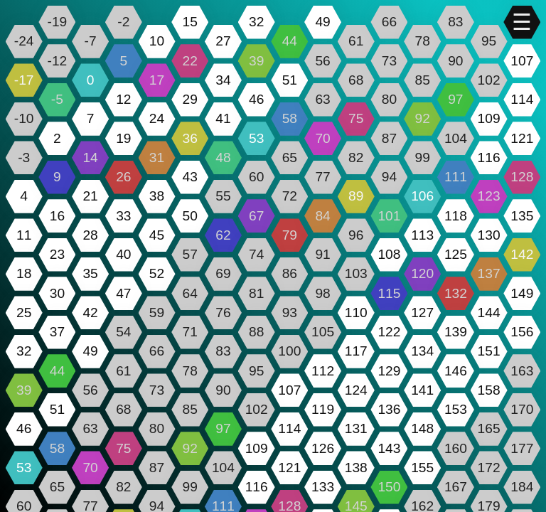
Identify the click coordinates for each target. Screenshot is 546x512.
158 (489, 390)
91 (322, 254)
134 (422, 350)
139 (455, 331)
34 (222, 80)
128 (521, 176)
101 (389, 215)
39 (256, 60)
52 (156, 273)
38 (156, 195)
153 (455, 409)
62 (222, 235)
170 (521, 409)
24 (156, 118)
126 (322, 448)
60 (256, 176)
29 (190, 99)
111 (455, 176)
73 (389, 60)
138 (356, 467)
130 (489, 235)
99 (422, 157)
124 (356, 390)
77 (322, 176)
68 (355, 80)
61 (355, 40)
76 (222, 312)
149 (521, 293)
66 (389, 21)
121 (521, 138)
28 (89, 235)
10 (156, 40)
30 (57, 293)
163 (521, 370)
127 (422, 312)
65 (289, 157)
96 (355, 235)
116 (489, 157)
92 (422, 118)
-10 (24, 118)
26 (123, 176)
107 (521, 60)
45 (156, 235)
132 (455, 293)
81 (256, 293)
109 (489, 118)
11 (23, 235)
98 (322, 293)
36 (190, 138)
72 (289, 195)
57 (190, 254)
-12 (58, 60)
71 (190, 331)
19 (123, 138)
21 (89, 195)
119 (322, 409)
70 (322, 138)
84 (322, 215)
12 (123, 99)
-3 (24, 157)
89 (355, 195)
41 (222, 118)
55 (222, 195)
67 (256, 215)
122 (389, 331)
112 (322, 370)
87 (389, 138)
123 (489, 195)
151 (489, 350)
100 (289, 350)
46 (256, 99)
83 (455, 21)
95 (488, 40)
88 (256, 331)
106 (422, 195)
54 (123, 331)
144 (489, 312)
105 (322, 331)
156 (521, 331)
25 (23, 312)
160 (455, 448)
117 (356, 350)
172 (489, 467)
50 (190, 215)
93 (289, 312)
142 (521, 254)
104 (455, 138)
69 (222, 273)
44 (289, 40)
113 (422, 235)
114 (521, 99)
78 (422, 40)
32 (256, 21)
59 (156, 312)
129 (389, 370)
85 (422, 80)
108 (389, 254)
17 (156, 80)
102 (489, 80)
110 (356, 312)
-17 (24, 80)
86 (289, 273)
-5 (57, 99)
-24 (24, 40)
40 (123, 254)
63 (322, 99)
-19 (58, 21)
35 (89, 273)
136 (389, 409)
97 (455, 99)
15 (190, 21)
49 (322, 21)
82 (355, 157)
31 (156, 157)
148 (422, 428)
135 (521, 215)
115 (389, 293)
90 (455, 60)
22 (190, 60)
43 (190, 176)
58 (289, 118)
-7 (91, 40)
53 (256, 138)
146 (455, 370)
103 (356, 273)
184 (521, 486)
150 (389, 486)
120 (422, 273)
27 (222, 40)
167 (455, 486)
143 (389, 448)
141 (422, 390)
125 (455, 254)
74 (256, 254)
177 (521, 448)
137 (489, 273)
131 (356, 428)
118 (455, 215)
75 (355, 118)
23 (57, 254)
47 (123, 293)
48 (222, 157)
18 (23, 273)
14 (89, 157)
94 (389, 176)
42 (89, 312)
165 (489, 428)
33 (123, 215)
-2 (123, 21)
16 (57, 215)
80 (389, 99)
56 (322, 60)
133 (322, 486)
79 (289, 235)
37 (57, 331)
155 (422, 467)
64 (190, 293)
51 (289, 80)
